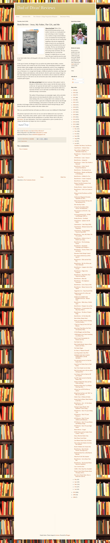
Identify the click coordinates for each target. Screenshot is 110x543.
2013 (74, 122)
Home (18, 16)
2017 (74, 112)
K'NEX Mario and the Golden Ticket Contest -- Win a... (83, 432)
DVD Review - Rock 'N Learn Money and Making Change (83, 422)
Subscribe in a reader (41, 132)
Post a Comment (23, 149)
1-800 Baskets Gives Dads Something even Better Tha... (83, 335)
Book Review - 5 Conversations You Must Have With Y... (83, 309)
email (72, 64)
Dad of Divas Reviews (37, 130)
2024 (74, 95)
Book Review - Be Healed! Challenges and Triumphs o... (82, 246)
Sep (76, 136)
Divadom (25, 130)
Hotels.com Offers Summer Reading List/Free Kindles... (83, 321)
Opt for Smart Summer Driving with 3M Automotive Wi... (83, 201)
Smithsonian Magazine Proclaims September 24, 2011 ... (82, 197)
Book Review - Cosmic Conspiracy (82, 178)
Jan (75, 489)
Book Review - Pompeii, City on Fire (83, 306)
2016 (74, 114)
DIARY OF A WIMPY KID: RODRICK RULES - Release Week (82, 298)
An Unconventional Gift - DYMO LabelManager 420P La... (82, 215)
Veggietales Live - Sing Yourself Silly (83, 291)
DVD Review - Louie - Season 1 (82, 157)
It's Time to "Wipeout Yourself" (81, 350)
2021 (74, 102)
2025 (74, 92)
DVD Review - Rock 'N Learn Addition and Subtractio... (81, 419)
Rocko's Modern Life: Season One (82, 446)
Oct (76, 133)
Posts (74, 79)
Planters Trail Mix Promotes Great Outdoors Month (82, 184)
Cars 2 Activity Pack (79, 466)
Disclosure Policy (65, 16)
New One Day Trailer (79, 204)
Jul (75, 141)
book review (24, 141)
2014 (74, 119)
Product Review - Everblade (81, 218)
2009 (74, 494)
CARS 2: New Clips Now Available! (83, 469)
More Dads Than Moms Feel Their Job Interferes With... (82, 329)
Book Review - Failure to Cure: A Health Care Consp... (82, 239)
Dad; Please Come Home (80, 438)
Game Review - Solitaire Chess (81, 148)
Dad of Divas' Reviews (36, 7)
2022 (74, 100)
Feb (76, 486)
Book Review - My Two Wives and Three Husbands (82, 264)
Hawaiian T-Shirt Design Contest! (82, 253)
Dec (76, 128)
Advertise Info (26, 16)
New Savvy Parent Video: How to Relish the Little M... (82, 475)
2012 (74, 124)
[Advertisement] (42, 163)
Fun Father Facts (78, 342)
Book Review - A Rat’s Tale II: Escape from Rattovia (81, 167)
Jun (76, 143)
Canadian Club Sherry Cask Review (83, 145)
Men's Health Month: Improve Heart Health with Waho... (83, 345)
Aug (76, 138)
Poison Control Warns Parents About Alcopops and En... (83, 472)
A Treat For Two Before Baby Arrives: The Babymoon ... (81, 207)
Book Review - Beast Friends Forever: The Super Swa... (81, 449)
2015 (74, 117)
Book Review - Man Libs (80, 278)
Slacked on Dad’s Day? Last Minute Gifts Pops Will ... (83, 386)
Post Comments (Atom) (29, 180)
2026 (74, 90)
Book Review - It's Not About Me (82, 316)
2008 (74, 497)
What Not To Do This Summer (81, 456)
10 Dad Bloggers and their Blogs (82, 332)
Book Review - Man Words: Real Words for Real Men (82, 275)
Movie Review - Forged (80, 429)
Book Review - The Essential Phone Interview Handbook (83, 463)
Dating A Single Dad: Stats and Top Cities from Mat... (82, 382)
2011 (74, 126)
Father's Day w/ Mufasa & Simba (82, 397)
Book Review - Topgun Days (81, 181)
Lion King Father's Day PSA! (81, 353)
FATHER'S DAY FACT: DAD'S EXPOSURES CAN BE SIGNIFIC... (82, 357)
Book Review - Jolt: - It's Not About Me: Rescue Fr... (83, 403)
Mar (76, 484)
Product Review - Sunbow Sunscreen (83, 187)
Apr (76, 482)
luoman (57, 535)
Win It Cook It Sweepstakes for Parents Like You (81, 339)
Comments (75, 82)
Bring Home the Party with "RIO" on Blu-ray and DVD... (83, 394)
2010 (74, 492)
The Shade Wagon (78, 348)
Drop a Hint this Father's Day (81, 436)
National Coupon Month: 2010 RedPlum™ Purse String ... (81, 407)
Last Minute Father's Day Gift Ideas (82, 440)
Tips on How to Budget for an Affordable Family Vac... (81, 151)
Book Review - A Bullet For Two (82, 176)
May (76, 479)
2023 (74, 97)
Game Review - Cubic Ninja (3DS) (82, 224)
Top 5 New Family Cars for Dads (82, 368)
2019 (74, 107)
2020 (74, 104)
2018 (74, 109)
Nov (76, 131)
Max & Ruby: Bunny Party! (81, 318)
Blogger (68, 535)
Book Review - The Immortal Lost (82, 170)
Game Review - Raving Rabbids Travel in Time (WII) (82, 231)
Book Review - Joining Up (80, 160)
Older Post (63, 177)
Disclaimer (20, 119)
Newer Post (20, 177)
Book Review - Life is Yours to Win (82, 284)
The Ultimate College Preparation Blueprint (45, 16)
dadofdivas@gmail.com (39, 134)
